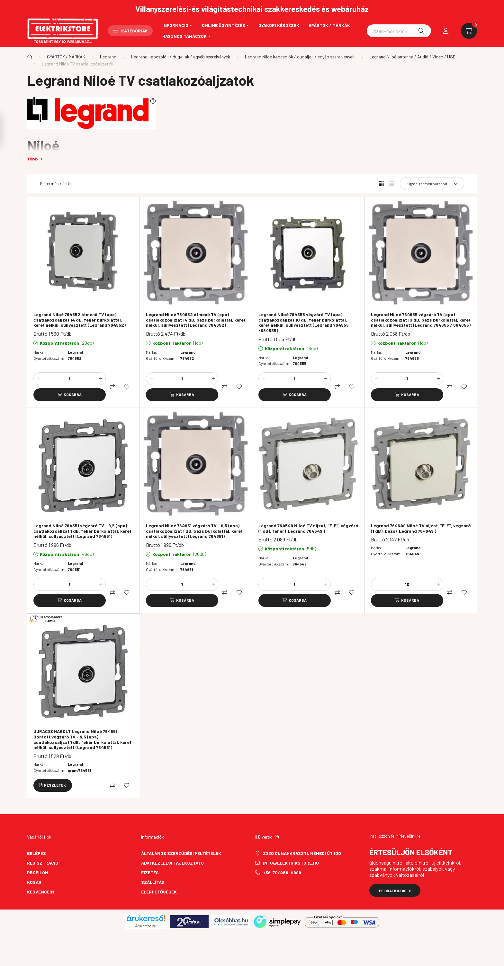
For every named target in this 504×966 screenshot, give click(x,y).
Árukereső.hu (145, 926)
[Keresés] (421, 31)
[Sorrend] (432, 183)
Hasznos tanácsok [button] (184, 36)
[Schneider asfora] (399, 30)
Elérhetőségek (159, 891)
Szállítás (152, 882)
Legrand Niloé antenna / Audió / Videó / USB (412, 56)
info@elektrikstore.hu (291, 863)
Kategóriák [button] (130, 30)
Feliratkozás (395, 890)
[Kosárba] (69, 394)
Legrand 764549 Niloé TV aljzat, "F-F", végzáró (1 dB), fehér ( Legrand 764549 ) (308, 528)
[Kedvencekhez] (126, 386)
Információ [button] (175, 25)
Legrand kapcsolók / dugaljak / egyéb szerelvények (180, 56)
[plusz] (100, 379)
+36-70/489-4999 (282, 872)
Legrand (108, 56)
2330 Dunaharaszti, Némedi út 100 (302, 853)
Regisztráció (42, 863)
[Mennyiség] (69, 379)
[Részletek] (52, 785)
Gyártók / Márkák (329, 25)
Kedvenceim (40, 891)
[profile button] (446, 31)
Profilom (37, 872)
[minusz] (38, 379)
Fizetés (150, 872)
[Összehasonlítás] (112, 386)
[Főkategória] (29, 56)
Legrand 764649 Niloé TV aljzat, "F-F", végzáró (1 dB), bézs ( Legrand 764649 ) (421, 528)
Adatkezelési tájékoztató (172, 863)
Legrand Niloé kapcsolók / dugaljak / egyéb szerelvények (300, 56)
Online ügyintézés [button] (223, 25)
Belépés (36, 853)
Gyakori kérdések (278, 25)
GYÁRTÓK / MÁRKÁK (66, 56)
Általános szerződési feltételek (181, 853)
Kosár (34, 882)
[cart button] (469, 31)
